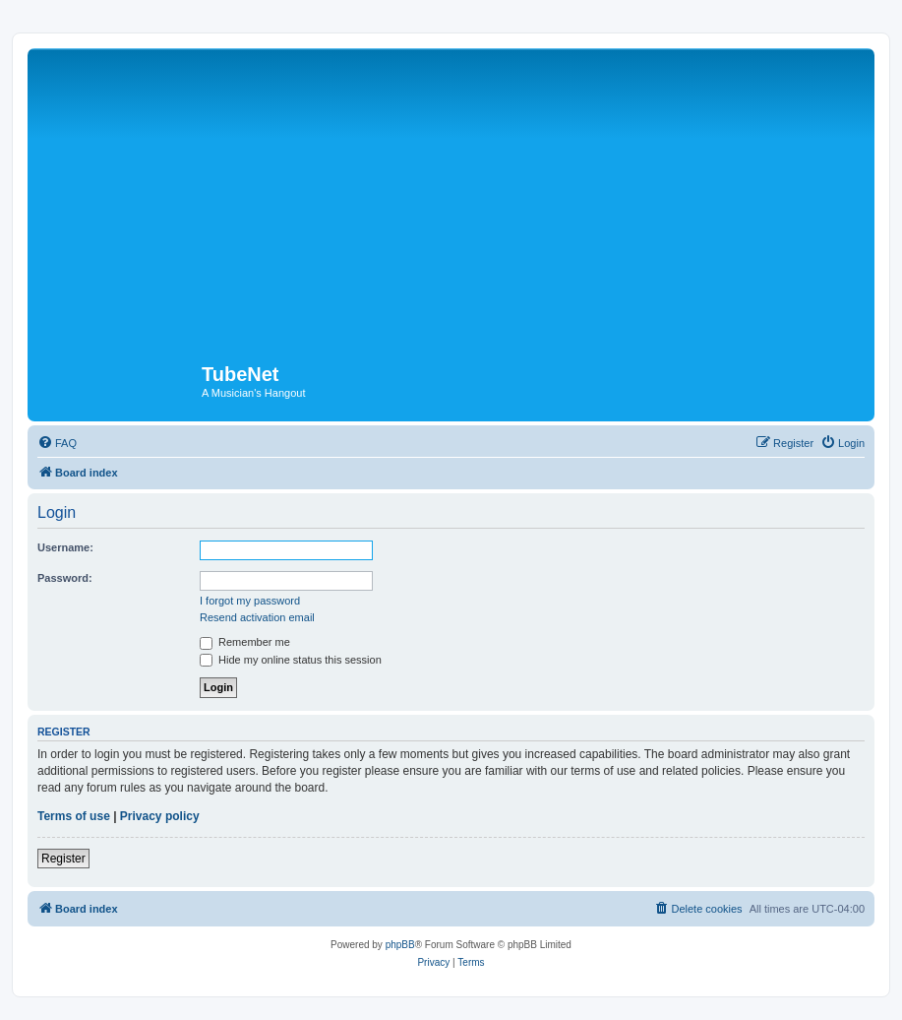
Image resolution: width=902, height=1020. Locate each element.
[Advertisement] (451, 201)
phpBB (400, 944)
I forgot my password (250, 600)
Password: (64, 578)
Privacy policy (160, 816)
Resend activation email (257, 617)
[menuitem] (57, 443)
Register (63, 858)
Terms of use (73, 816)
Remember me (245, 642)
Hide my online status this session (291, 660)
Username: (65, 547)
